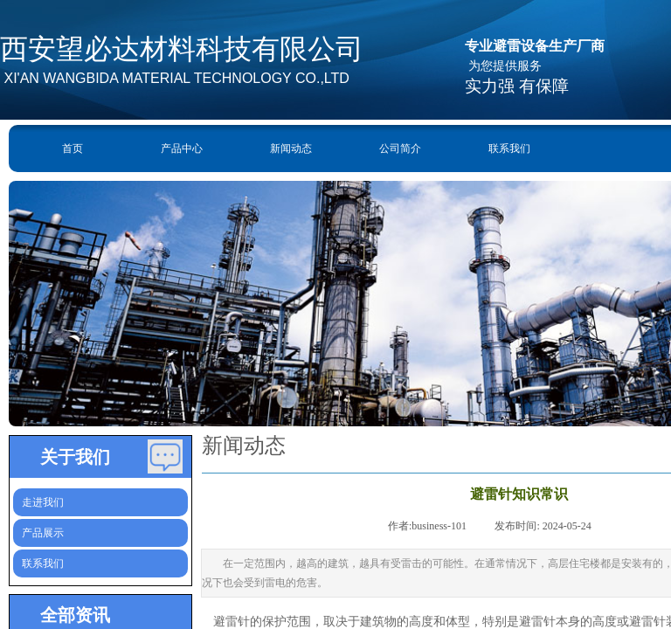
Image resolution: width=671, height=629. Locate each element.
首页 (72, 148)
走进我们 (43, 502)
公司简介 (400, 148)
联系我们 (509, 148)
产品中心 (182, 148)
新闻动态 (291, 148)
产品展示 (43, 533)
